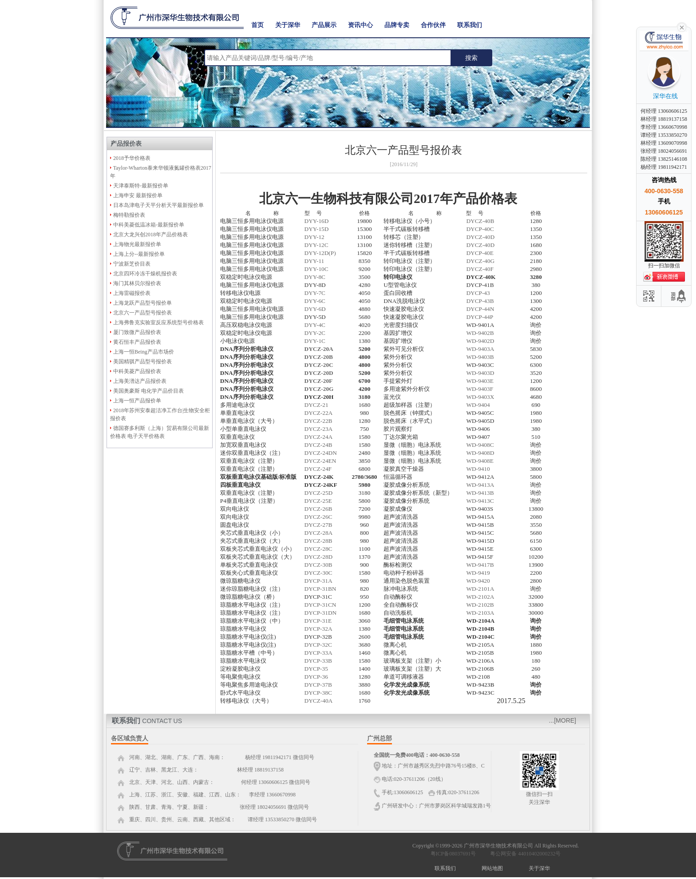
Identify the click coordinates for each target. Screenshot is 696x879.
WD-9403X (480, 397)
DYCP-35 (316, 668)
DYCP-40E (479, 253)
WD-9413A (480, 484)
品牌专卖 (396, 25)
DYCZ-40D (480, 237)
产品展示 (324, 25)
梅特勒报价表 (129, 215)
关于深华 (287, 25)
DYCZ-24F (318, 468)
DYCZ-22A (318, 413)
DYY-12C (316, 245)
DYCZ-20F (318, 381)
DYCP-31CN (320, 604)
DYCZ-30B (318, 564)
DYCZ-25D (318, 492)
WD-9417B (480, 564)
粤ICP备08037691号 (453, 854)
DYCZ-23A (318, 429)
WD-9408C (480, 444)
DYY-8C (314, 277)
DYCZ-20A (318, 349)
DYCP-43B (480, 301)
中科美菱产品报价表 (137, 371)
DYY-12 (314, 237)
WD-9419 (478, 572)
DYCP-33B (318, 660)
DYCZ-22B (318, 421)
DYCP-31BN (320, 588)
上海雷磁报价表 (131, 293)
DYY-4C (314, 325)
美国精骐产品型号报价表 (142, 361)
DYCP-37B (318, 684)
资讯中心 (360, 25)
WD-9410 (478, 468)
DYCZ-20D (318, 373)
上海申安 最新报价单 (137, 195)
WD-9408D (480, 452)
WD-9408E (479, 460)
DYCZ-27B (318, 524)
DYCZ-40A (318, 700)
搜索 (471, 57)
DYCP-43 (478, 293)
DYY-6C (314, 301)
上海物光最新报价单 (137, 244)
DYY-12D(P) (320, 253)
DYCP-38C (318, 692)
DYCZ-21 (316, 405)
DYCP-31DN (320, 612)
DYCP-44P (479, 317)
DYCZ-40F (479, 269)
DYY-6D (315, 309)
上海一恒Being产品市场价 (143, 352)
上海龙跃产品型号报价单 (142, 303)
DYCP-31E (318, 620)
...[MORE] (562, 720)
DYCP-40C (480, 229)
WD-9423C (480, 692)
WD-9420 (478, 580)
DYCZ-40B (480, 221)
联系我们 (469, 25)
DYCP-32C (318, 644)
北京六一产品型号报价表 (142, 313)
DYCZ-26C (318, 516)
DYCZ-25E (318, 500)
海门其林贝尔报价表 (137, 283)
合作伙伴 (433, 25)
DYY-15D (316, 229)
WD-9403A (480, 349)
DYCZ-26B (318, 508)
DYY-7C (314, 293)
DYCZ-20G (319, 389)
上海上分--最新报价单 (139, 254)
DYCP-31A (318, 580)
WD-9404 (478, 405)
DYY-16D (316, 221)
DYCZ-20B (318, 357)
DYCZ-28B (318, 540)
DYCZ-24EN (320, 460)
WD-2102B (480, 604)
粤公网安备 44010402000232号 (523, 854)
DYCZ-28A (318, 532)
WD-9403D (480, 373)
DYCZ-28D (318, 556)
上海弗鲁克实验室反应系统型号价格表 (158, 322)
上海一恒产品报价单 (137, 401)
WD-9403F (479, 389)
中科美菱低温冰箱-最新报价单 (148, 225)
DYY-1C (314, 341)
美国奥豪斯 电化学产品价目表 (148, 391)
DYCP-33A (318, 652)
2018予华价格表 (131, 158)
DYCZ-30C (318, 572)
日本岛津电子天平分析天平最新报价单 (158, 205)
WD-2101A (480, 588)
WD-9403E (479, 381)
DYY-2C (314, 333)
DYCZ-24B (318, 444)
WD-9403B (480, 357)
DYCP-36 (316, 676)
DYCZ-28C (318, 548)
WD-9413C (480, 500)
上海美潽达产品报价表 (139, 381)
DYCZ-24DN (320, 452)
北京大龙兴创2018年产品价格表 (150, 234)
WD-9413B (480, 492)
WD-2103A (480, 612)
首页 (257, 25)
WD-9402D (480, 341)
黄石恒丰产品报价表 (137, 342)
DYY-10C (316, 269)
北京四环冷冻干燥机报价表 (145, 273)
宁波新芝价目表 (131, 264)
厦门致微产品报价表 (137, 332)
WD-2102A (480, 596)
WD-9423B (480, 684)
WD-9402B (480, 333)
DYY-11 (314, 261)
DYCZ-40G (480, 261)
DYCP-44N (480, 309)
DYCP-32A (318, 628)
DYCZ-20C (318, 365)
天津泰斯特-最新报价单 (140, 186)
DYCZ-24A (318, 437)
